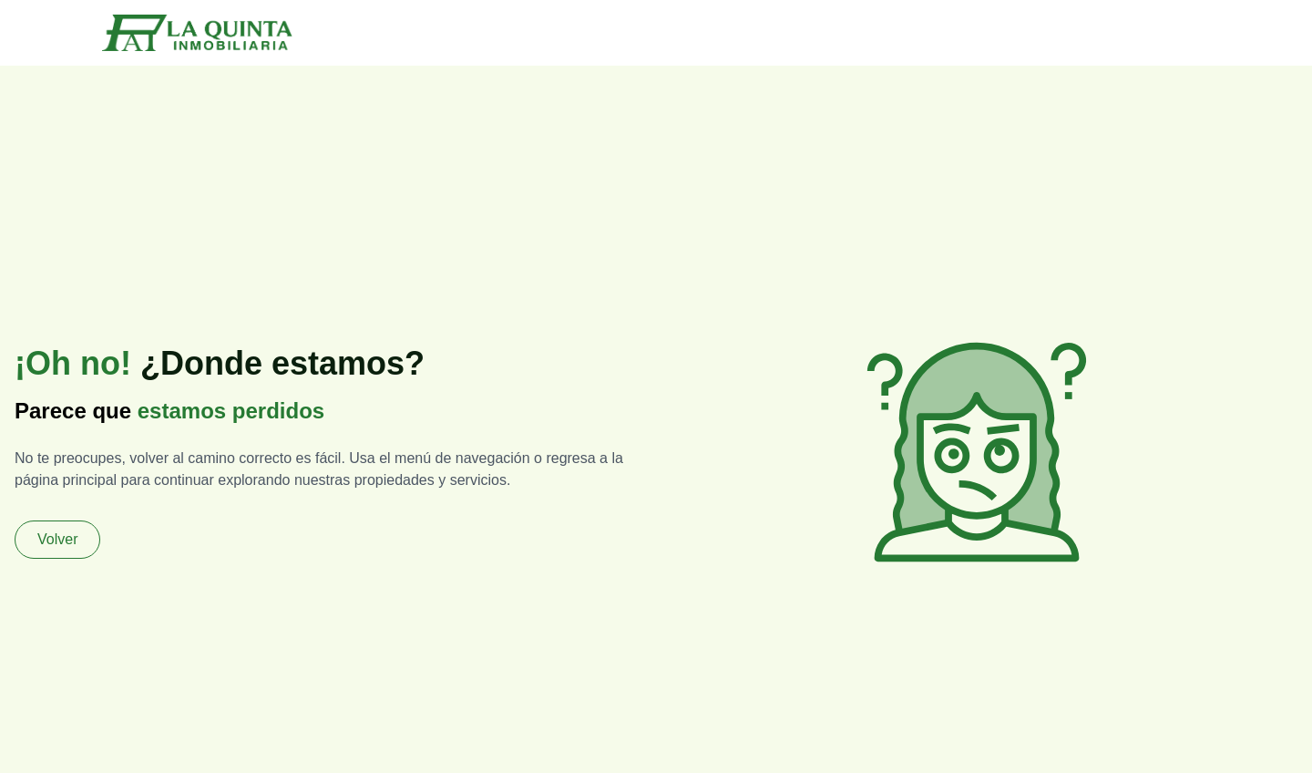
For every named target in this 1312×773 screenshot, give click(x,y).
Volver (57, 539)
